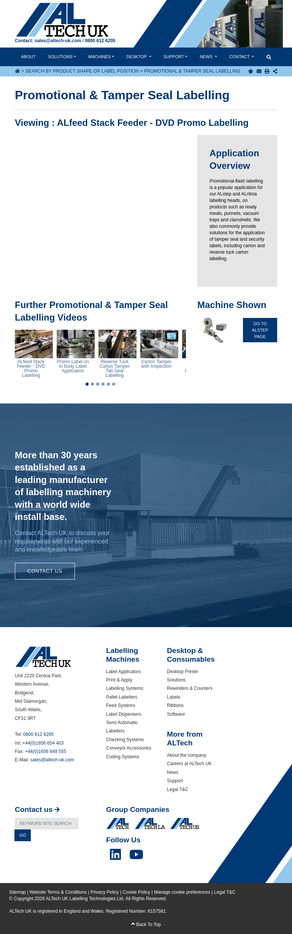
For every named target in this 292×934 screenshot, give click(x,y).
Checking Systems (125, 739)
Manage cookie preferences (182, 892)
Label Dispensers (123, 714)
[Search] (47, 823)
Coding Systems (122, 756)
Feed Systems (120, 705)
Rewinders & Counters (190, 688)
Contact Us (44, 571)
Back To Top (146, 924)
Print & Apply (119, 680)
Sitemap (17, 892)
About (28, 56)
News (207, 56)
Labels (173, 697)
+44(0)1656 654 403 (42, 743)
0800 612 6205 (100, 40)
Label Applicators (123, 671)
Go (22, 835)
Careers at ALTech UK (189, 763)
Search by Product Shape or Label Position (82, 71)
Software (176, 714)
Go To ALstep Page (260, 330)
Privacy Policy (104, 892)
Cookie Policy (136, 892)
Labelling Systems (124, 688)
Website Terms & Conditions (58, 892)
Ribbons (175, 705)
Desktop (137, 56)
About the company (186, 755)
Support (173, 56)
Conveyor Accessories (128, 748)
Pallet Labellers (121, 697)
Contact (240, 56)
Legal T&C (177, 789)
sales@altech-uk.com (58, 40)
